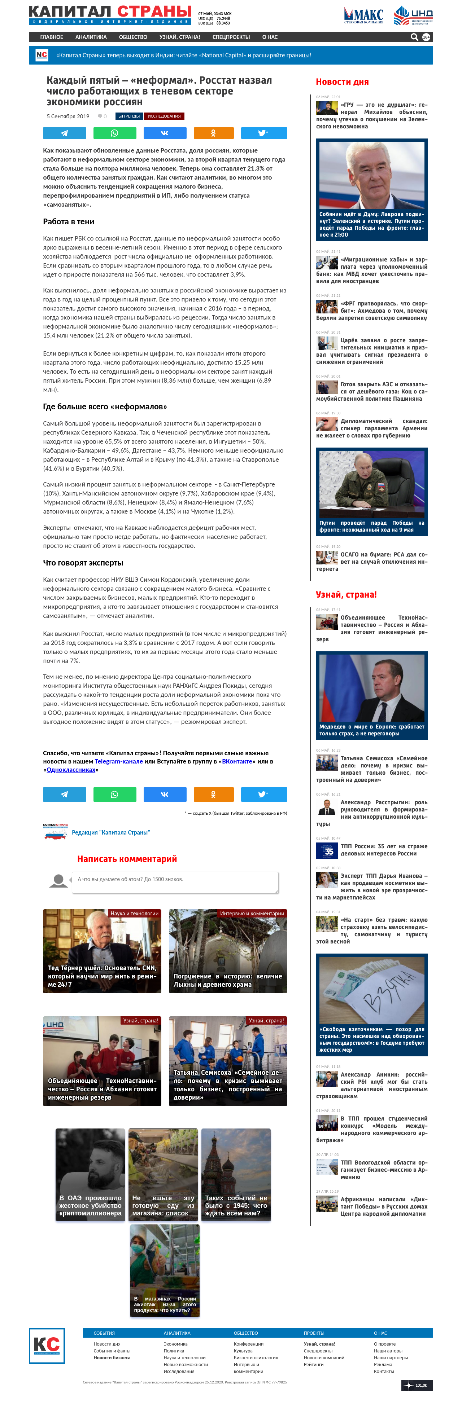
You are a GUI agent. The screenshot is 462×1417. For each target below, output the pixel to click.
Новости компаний (324, 1357)
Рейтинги (313, 1364)
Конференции (249, 1344)
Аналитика (91, 37)
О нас (270, 37)
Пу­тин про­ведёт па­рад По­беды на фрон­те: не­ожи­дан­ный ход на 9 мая (371, 526)
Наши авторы (388, 1350)
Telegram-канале (119, 761)
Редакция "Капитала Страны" (111, 832)
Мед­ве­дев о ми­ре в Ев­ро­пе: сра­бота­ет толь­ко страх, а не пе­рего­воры (371, 730)
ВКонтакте (237, 761)
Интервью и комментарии (252, 913)
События (104, 1333)
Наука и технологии (135, 913)
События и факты (112, 1350)
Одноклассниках (71, 769)
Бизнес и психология (256, 1357)
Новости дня (342, 81)
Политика (174, 1350)
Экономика (176, 1344)
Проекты (314, 1333)
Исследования (179, 1371)
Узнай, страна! (180, 37)
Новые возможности (186, 1364)
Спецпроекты (231, 37)
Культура (243, 1350)
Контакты (384, 1371)
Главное (51, 37)
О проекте (385, 1344)
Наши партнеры (391, 1357)
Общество (133, 37)
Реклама (383, 1364)
